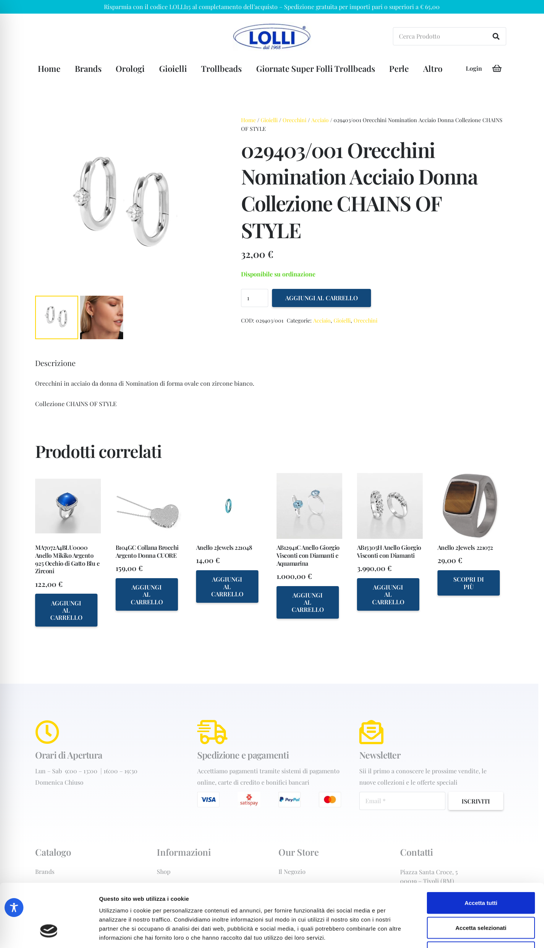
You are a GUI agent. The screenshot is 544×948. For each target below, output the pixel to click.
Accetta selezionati (480, 873)
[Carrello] (497, 68)
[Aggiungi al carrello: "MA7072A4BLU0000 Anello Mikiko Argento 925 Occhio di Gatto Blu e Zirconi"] (66, 610)
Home (248, 120)
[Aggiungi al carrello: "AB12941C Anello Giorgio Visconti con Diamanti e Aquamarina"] (308, 602)
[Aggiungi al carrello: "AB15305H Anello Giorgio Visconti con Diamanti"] (388, 594)
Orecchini (294, 120)
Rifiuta (481, 898)
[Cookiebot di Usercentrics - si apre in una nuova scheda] (49, 933)
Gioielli (269, 120)
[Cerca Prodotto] (449, 36)
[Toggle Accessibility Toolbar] (14, 907)
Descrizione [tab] (55, 363)
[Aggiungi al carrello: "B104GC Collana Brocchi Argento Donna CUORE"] (147, 594)
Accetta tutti (481, 849)
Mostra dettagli (397, 933)
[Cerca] (496, 36)
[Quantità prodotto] (254, 298)
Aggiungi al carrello (321, 298)
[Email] (402, 801)
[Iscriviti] (475, 801)
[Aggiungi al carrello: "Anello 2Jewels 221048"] (227, 586)
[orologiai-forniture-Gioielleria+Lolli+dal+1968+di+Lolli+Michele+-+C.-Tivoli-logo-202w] (272, 36)
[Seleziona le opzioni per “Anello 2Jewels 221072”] (468, 583)
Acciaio (320, 120)
